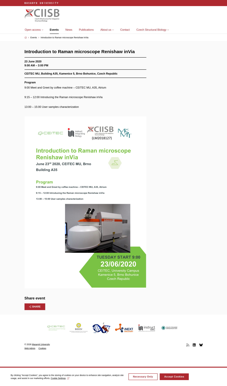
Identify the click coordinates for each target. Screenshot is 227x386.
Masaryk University (41, 344)
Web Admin (30, 348)
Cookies (42, 348)
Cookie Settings (60, 380)
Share (35, 306)
